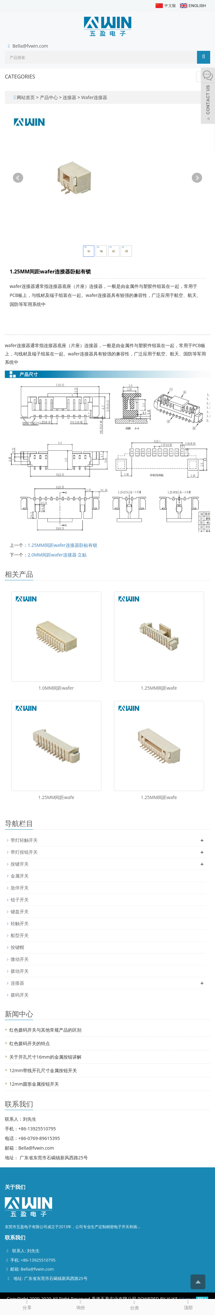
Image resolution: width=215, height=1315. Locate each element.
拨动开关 (20, 971)
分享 (27, 1304)
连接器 (69, 97)
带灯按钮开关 (24, 852)
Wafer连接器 (94, 97)
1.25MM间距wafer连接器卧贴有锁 (62, 545)
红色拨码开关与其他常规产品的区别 (45, 1030)
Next (197, 178)
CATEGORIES (20, 76)
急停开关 (20, 888)
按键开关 (20, 864)
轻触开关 (20, 923)
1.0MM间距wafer (56, 688)
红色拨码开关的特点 (29, 1043)
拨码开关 (20, 995)
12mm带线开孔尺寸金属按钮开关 (43, 1070)
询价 (81, 1304)
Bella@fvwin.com (30, 46)
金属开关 (20, 876)
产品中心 (49, 97)
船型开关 (20, 935)
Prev (18, 178)
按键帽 (17, 947)
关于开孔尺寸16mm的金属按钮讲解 (45, 1057)
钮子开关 (20, 900)
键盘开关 (20, 911)
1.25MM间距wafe (159, 688)
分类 (134, 1305)
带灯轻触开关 (24, 840)
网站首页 (26, 97)
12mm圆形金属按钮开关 (34, 1084)
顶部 (188, 1304)
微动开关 (20, 959)
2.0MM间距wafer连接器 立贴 (57, 555)
